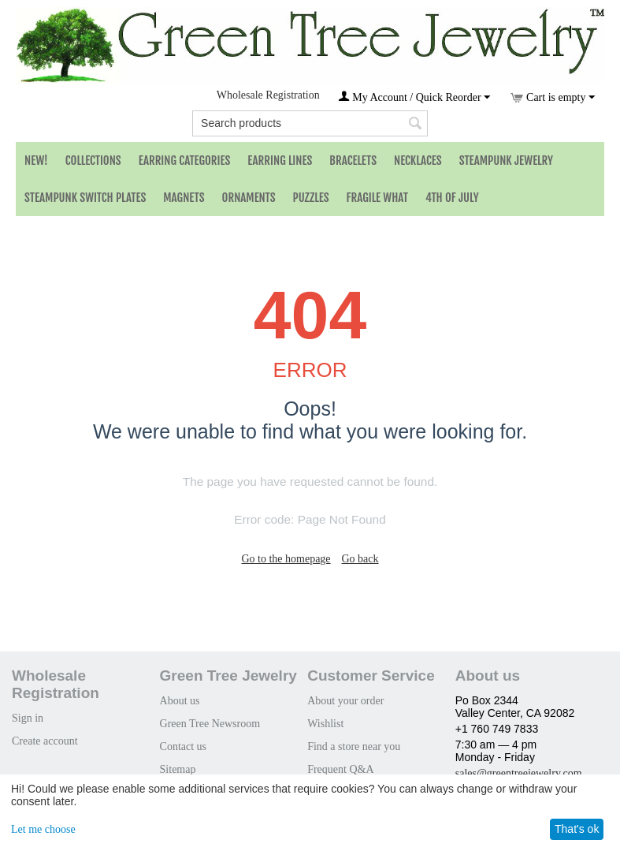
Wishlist (325, 724)
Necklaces (418, 160)
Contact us (183, 746)
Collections (93, 160)
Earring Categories (185, 160)
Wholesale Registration (268, 95)
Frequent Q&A (340, 769)
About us (180, 701)
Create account (45, 741)
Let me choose (43, 829)
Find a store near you (353, 746)
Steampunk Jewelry (506, 160)
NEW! (36, 160)
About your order (345, 701)
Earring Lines (279, 160)
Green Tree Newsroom (210, 724)
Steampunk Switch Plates (85, 197)
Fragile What (377, 197)
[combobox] (310, 123)
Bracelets (353, 160)
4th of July (452, 197)
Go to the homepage (285, 559)
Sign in (27, 718)
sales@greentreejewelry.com (518, 773)
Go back (359, 559)
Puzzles (311, 197)
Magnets (183, 197)
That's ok (577, 829)
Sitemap (178, 769)
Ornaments (249, 197)
